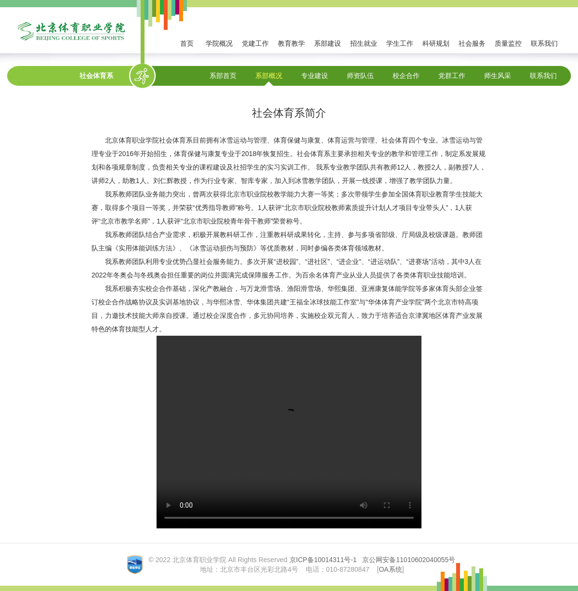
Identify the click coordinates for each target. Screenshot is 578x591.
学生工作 (399, 43)
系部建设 (327, 43)
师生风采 (497, 75)
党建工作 (255, 43)
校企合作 (406, 75)
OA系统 (390, 569)
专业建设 (314, 75)
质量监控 (508, 43)
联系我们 (544, 43)
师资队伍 (360, 75)
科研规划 (435, 43)
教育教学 (291, 43)
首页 (187, 43)
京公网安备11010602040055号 (408, 560)
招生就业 (363, 43)
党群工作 (451, 75)
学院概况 (219, 43)
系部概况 (268, 75)
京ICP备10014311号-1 (323, 560)
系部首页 (223, 75)
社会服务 (472, 43)
